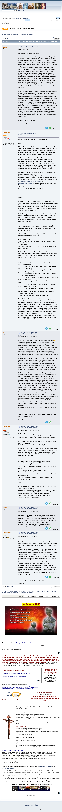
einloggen (16, 18)
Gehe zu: (20, 596)
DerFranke (7, 132)
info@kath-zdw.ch (8, 764)
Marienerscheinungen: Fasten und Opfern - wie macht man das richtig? (30, 47)
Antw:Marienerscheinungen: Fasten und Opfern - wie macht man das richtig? (28, 133)
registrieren (25, 18)
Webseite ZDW (21, 10)
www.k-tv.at (9, 695)
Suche (4, 643)
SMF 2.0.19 (24, 804)
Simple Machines (37, 804)
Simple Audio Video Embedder (31, 805)
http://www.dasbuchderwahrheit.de (31, 181)
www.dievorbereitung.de (25, 183)
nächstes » (57, 37)
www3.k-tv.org (8, 692)
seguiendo (7, 532)
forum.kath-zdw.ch (8, 768)
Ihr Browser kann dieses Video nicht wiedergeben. (31, 620)
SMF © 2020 (30, 804)
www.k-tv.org (9, 694)
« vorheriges (52, 37)
